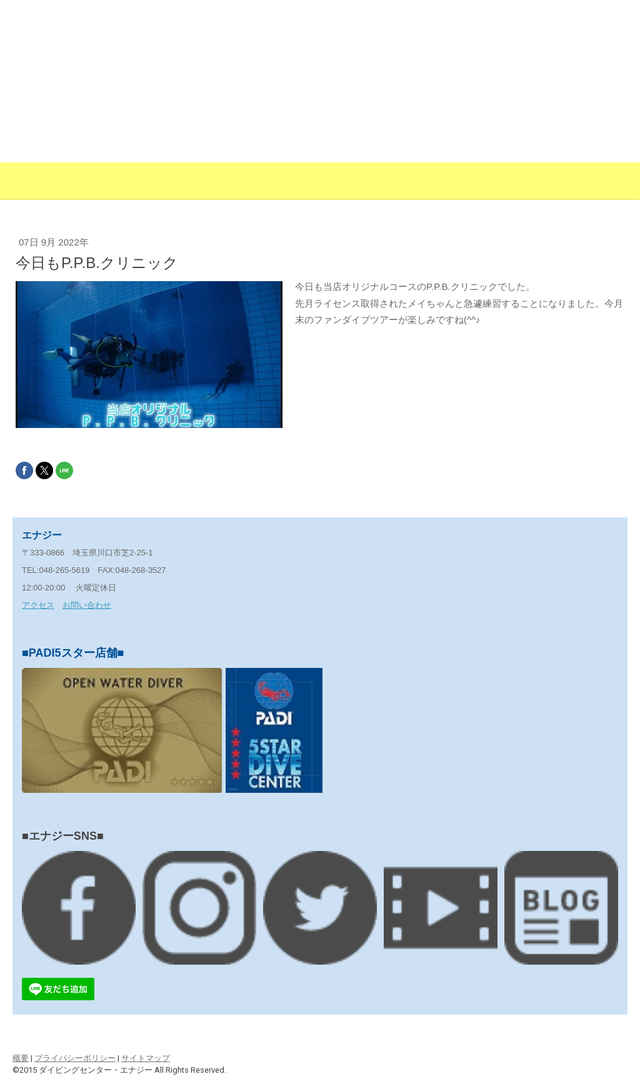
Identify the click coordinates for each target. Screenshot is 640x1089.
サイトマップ (145, 1058)
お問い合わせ (86, 605)
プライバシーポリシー (75, 1058)
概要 (20, 1058)
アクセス (38, 605)
